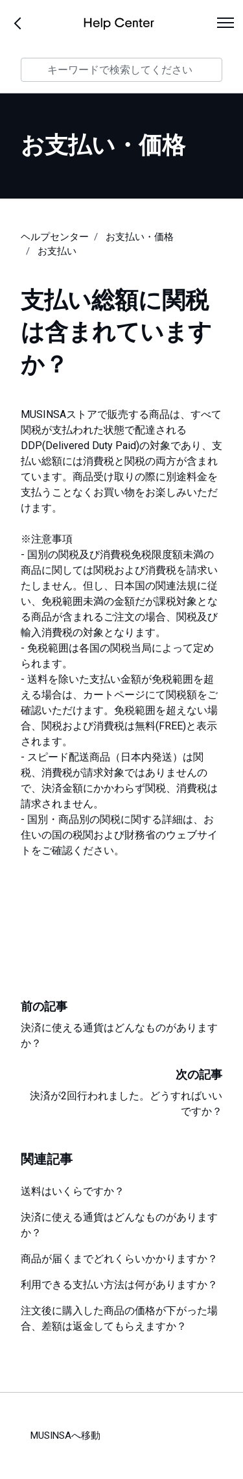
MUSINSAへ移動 (65, 1435)
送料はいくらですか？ (72, 1191)
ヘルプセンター (55, 237)
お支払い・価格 (140, 237)
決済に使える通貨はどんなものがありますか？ (119, 1225)
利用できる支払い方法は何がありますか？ (119, 1284)
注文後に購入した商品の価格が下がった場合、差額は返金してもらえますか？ (119, 1318)
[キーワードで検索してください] (121, 70)
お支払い (57, 251)
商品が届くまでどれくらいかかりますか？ (119, 1259)
